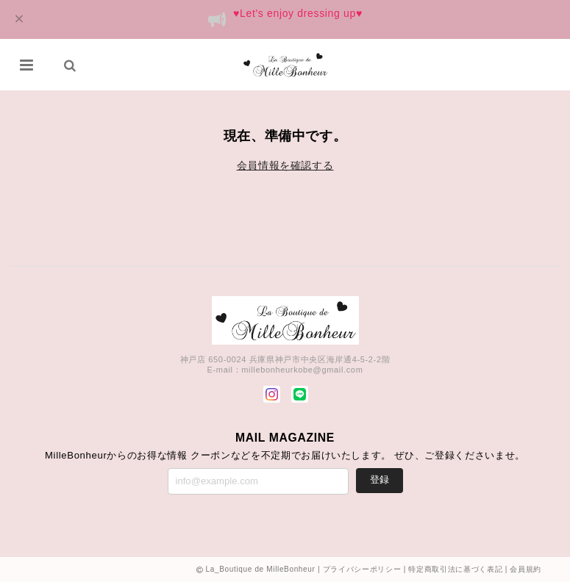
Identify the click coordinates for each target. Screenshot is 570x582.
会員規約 (525, 569)
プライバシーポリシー (362, 569)
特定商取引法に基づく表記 (455, 569)
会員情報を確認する (285, 165)
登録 (379, 479)
